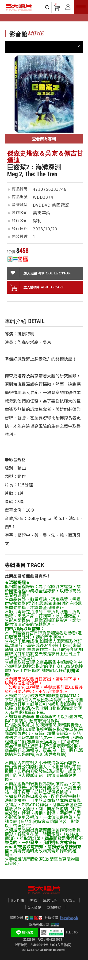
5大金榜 (34, 907)
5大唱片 (19, 7)
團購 (33, 900)
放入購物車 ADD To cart (37, 287)
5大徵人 (69, 900)
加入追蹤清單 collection (41, 272)
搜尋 (47, 7)
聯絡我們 (49, 900)
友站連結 (54, 907)
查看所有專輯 (44, 139)
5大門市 (17, 900)
